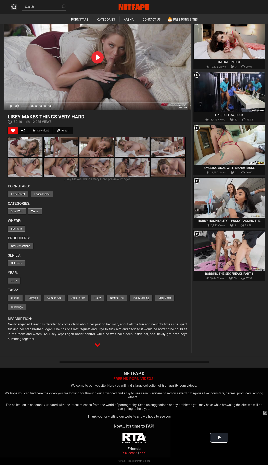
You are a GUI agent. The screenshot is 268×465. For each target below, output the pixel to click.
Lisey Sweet (18, 194)
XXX (143, 453)
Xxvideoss (129, 453)
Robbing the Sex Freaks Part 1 (229, 274)
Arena (129, 19)
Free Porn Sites (185, 19)
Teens (34, 211)
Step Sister (164, 297)
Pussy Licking (141, 297)
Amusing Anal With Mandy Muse (229, 168)
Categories (106, 19)
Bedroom (16, 228)
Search (14, 7)
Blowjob (33, 297)
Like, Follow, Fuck (229, 115)
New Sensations (20, 245)
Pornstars (79, 19)
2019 (14, 280)
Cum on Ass (54, 297)
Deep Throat (78, 297)
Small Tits (17, 211)
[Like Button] (13, 130)
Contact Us (151, 19)
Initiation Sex (229, 62)
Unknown (16, 263)
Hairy (97, 297)
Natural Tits (117, 297)
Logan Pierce (42, 194)
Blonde (15, 297)
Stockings (17, 307)
